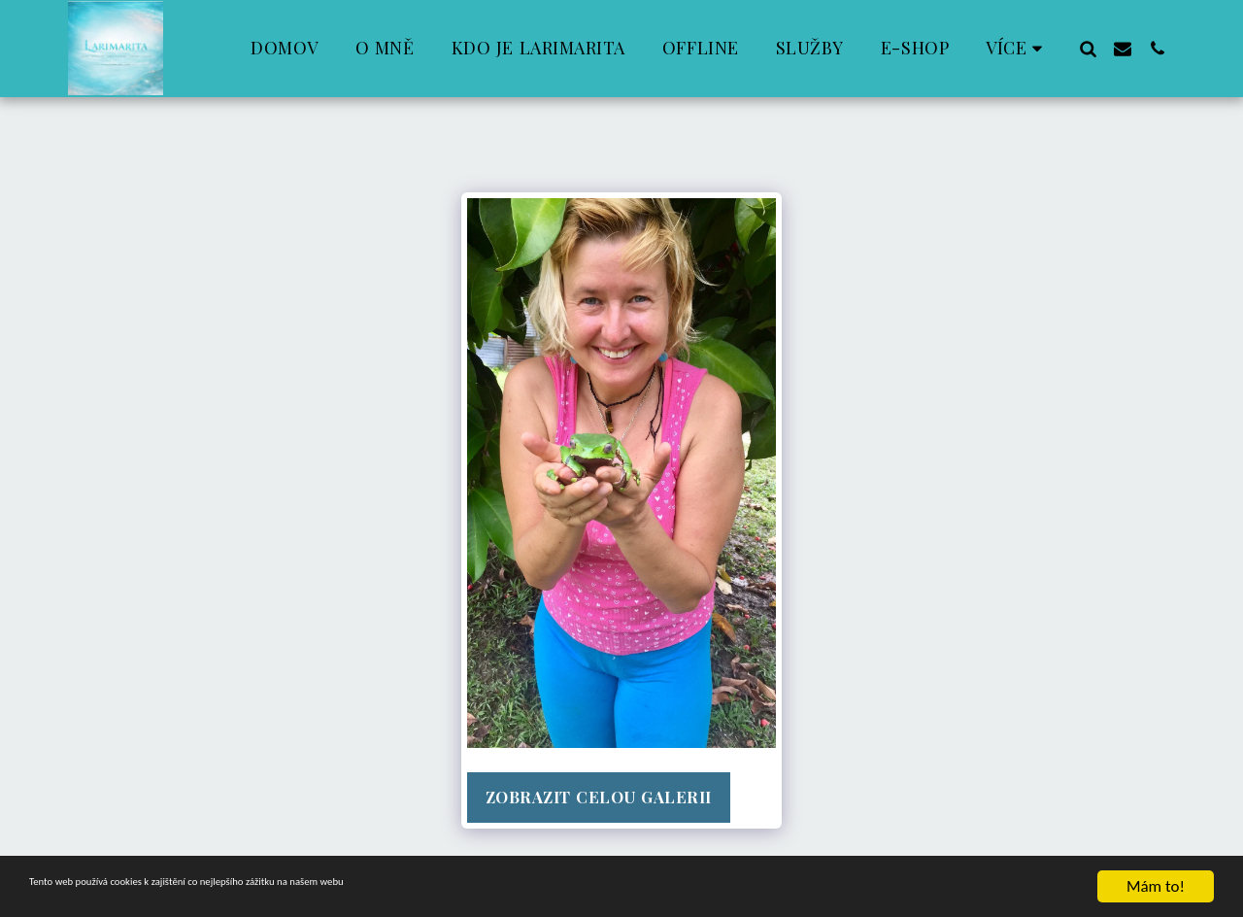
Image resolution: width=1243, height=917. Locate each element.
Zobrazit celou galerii (599, 796)
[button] (1087, 48)
